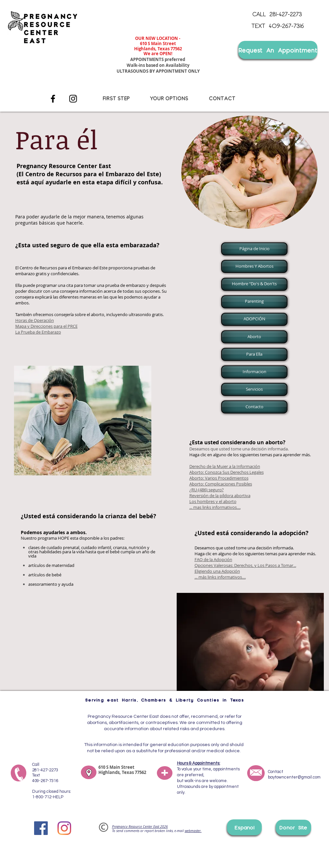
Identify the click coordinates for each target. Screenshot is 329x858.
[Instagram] (73, 98)
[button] (253, 248)
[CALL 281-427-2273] (277, 14)
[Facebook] (53, 98)
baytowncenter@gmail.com (294, 777)
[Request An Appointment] (277, 50)
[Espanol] (244, 827)
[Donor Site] (293, 827)
